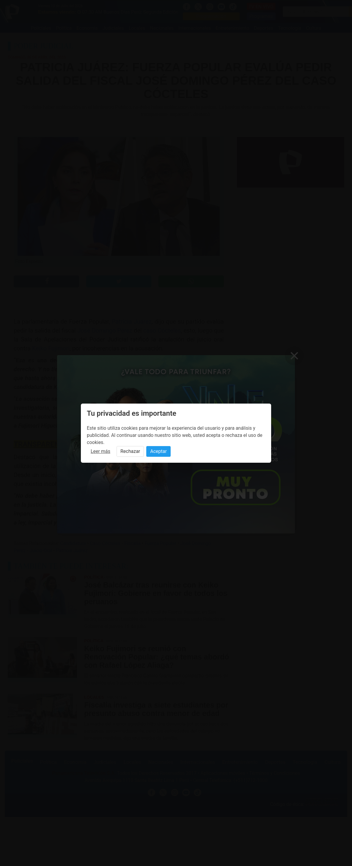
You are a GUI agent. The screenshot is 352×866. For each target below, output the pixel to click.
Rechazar (130, 451)
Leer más (100, 451)
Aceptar (158, 451)
